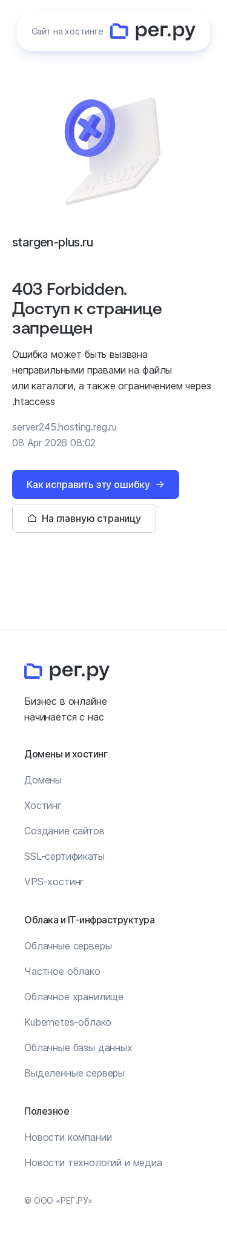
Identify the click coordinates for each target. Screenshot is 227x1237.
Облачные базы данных (78, 1047)
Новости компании (67, 1137)
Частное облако (62, 971)
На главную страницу (91, 518)
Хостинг (43, 805)
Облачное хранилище (73, 997)
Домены (43, 780)
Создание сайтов (64, 831)
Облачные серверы (67, 946)
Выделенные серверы (74, 1073)
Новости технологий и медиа (93, 1162)
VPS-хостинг (54, 882)
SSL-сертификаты (64, 856)
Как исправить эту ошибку (88, 484)
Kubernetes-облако (67, 1022)
